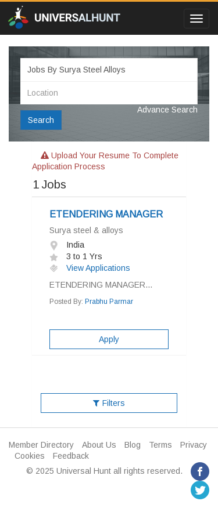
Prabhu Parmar (109, 301)
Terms (160, 444)
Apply (109, 339)
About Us (99, 444)
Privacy (193, 444)
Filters (109, 403)
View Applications (89, 268)
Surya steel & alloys (86, 230)
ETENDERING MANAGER (106, 214)
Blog (132, 444)
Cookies (30, 455)
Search (41, 120)
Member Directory (41, 444)
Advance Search (167, 109)
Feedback (71, 455)
